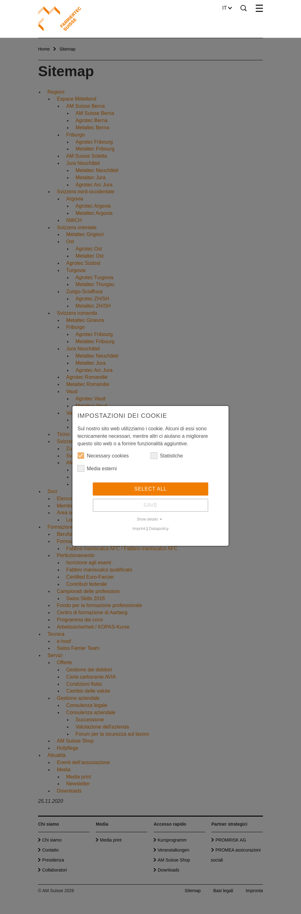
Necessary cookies (103, 455)
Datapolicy (159, 528)
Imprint (139, 528)
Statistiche (166, 455)
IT (227, 8)
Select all (150, 489)
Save (150, 505)
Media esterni (97, 468)
